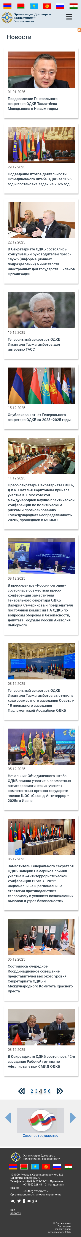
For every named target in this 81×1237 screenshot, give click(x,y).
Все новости (15, 1211)
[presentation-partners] (7, 1117)
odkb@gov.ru (32, 1177)
